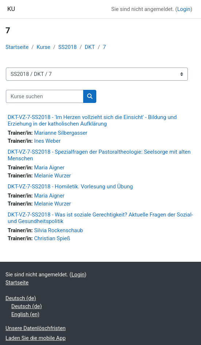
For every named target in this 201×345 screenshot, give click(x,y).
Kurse (43, 47)
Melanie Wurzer (52, 175)
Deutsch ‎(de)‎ (20, 298)
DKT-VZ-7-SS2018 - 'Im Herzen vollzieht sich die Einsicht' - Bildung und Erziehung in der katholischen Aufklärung (92, 120)
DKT (90, 47)
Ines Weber (47, 141)
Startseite (16, 47)
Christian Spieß (52, 238)
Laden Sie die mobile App (35, 338)
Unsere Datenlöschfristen (35, 328)
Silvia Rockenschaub (58, 230)
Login (183, 9)
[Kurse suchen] (45, 96)
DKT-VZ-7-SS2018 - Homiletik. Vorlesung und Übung (70, 186)
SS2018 (67, 47)
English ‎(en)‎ (25, 314)
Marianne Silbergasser (60, 133)
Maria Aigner (49, 167)
